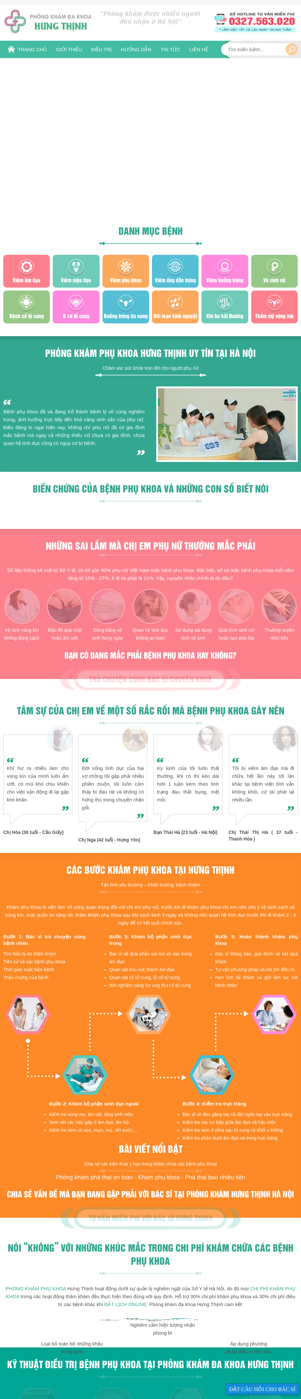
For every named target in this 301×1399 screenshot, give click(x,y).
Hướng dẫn (136, 49)
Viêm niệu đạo (76, 280)
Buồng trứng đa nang (126, 315)
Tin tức (170, 49)
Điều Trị (101, 49)
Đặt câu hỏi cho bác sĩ (262, 1389)
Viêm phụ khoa (125, 280)
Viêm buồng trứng (224, 280)
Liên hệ (198, 49)
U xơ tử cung (76, 315)
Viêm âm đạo (26, 280)
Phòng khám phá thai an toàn (94, 1177)
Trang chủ (32, 49)
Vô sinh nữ (274, 280)
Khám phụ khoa (158, 1177)
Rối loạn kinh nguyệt (175, 315)
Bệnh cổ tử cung (26, 315)
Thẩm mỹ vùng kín (274, 315)
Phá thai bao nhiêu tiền (215, 1177)
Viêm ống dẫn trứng (175, 280)
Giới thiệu (69, 49)
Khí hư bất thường (224, 315)
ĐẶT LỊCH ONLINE (125, 1304)
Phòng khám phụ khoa (36, 1288)
